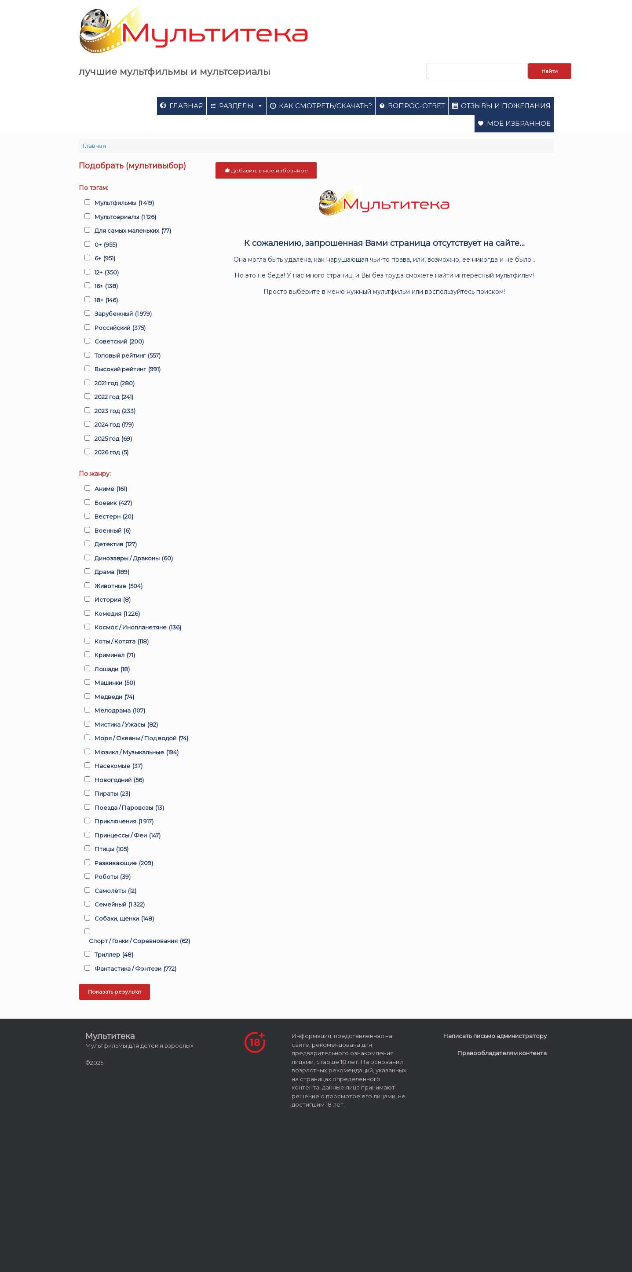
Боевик (113, 503)
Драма (112, 572)
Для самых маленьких (133, 231)
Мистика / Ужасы (126, 724)
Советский (119, 341)
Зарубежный (123, 314)
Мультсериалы (125, 217)
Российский (120, 328)
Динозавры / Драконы (134, 558)
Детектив (116, 544)
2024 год (114, 424)
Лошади (112, 669)
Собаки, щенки (124, 918)
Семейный (120, 904)
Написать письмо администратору (495, 1035)
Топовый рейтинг (128, 355)
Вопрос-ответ (416, 106)
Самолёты (115, 891)
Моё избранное (519, 123)
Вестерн (114, 516)
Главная (186, 106)
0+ (106, 245)
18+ (106, 300)
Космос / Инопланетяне (138, 627)
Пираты (112, 794)
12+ (107, 272)
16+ (106, 286)
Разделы (241, 106)
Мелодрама (120, 710)
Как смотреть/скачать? (325, 106)
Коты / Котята (122, 641)
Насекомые (118, 766)
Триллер (114, 954)
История (113, 600)
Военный (113, 530)
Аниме (111, 489)
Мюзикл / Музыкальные (137, 752)
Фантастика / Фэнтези (135, 969)
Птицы (111, 849)
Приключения (124, 821)
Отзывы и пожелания (506, 106)
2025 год (113, 439)
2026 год (111, 452)
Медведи (114, 697)
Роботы (113, 877)
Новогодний (119, 780)
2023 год (115, 411)
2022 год (114, 397)
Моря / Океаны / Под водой (141, 738)
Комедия (117, 614)
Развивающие (124, 863)
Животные (118, 586)
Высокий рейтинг (128, 369)
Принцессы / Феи (128, 835)
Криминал (115, 655)
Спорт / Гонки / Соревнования (139, 941)
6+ (105, 258)
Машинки (115, 683)
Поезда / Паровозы (129, 808)
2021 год (115, 383)
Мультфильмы (124, 203)
